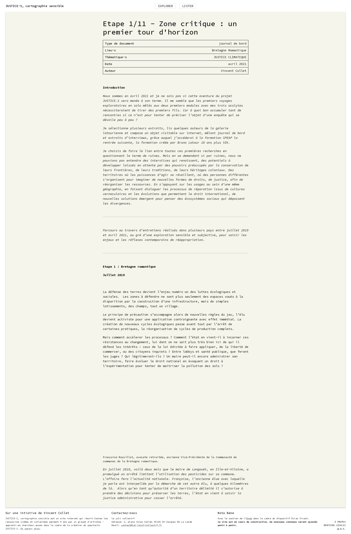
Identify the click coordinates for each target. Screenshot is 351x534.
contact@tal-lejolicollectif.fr (141, 525)
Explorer (165, 6)
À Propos (340, 521)
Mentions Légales (335, 525)
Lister (187, 6)
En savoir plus (30, 528)
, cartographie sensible (34, 6)
